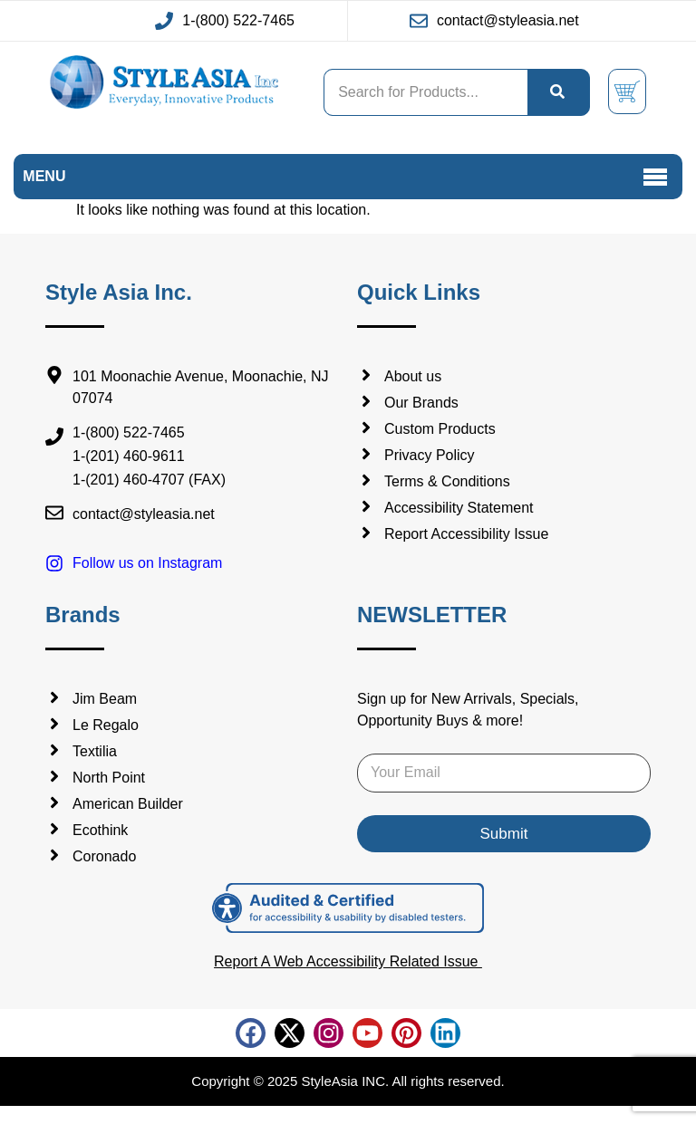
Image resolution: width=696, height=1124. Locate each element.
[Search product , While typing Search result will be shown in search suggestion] (425, 92)
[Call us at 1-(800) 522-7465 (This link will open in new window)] (225, 21)
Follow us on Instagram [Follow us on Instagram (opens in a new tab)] (147, 563)
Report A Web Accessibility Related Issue (348, 961)
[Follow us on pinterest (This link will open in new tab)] (406, 1033)
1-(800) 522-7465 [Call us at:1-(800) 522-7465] (128, 433)
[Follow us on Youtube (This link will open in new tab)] (367, 1033)
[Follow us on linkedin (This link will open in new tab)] (445, 1033)
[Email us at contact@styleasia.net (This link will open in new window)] (494, 21)
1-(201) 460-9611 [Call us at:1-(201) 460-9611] (128, 457)
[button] (655, 177)
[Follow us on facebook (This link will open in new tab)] (251, 1033)
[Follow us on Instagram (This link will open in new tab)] (328, 1033)
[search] (558, 92)
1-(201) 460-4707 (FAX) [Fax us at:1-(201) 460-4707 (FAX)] (149, 480)
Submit (504, 833)
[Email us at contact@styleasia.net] (192, 514)
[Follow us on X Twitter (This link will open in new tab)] (289, 1033)
